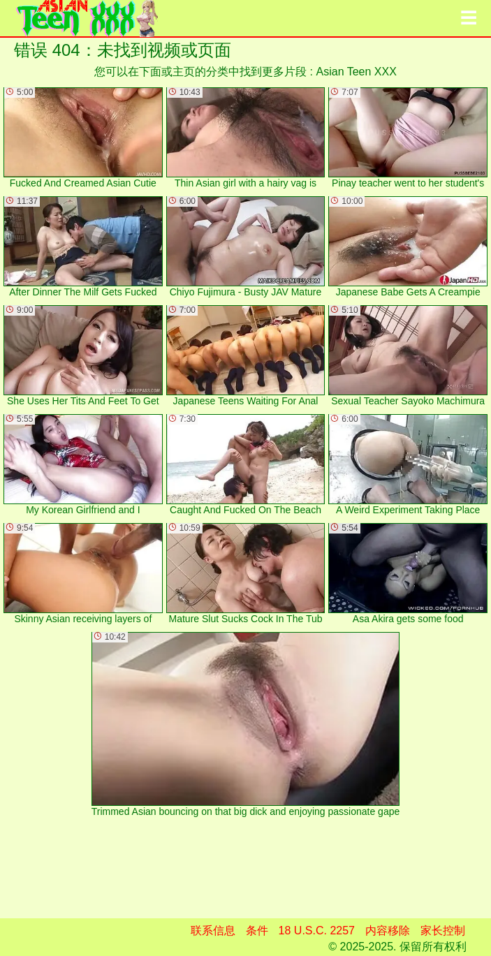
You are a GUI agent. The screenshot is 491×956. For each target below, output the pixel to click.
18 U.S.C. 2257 (317, 930)
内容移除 (387, 930)
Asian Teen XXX (356, 72)
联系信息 (213, 930)
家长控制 (442, 930)
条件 (257, 930)
